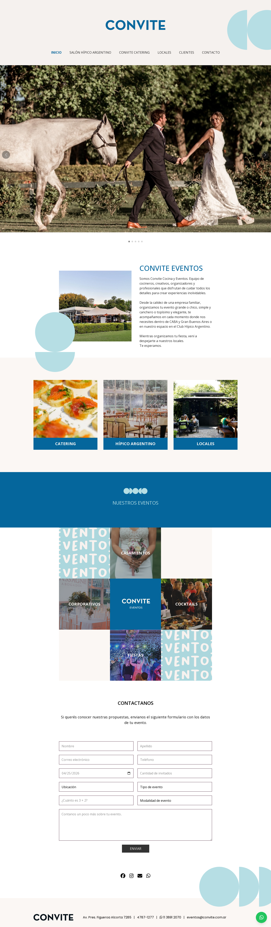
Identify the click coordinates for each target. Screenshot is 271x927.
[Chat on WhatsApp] (261, 917)
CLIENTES (186, 52)
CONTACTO (211, 52)
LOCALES (164, 52)
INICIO (56, 52)
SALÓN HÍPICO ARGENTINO (90, 52)
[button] (129, 241)
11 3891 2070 (170, 917)
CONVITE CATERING (134, 52)
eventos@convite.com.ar (206, 917)
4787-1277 (145, 917)
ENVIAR (135, 848)
